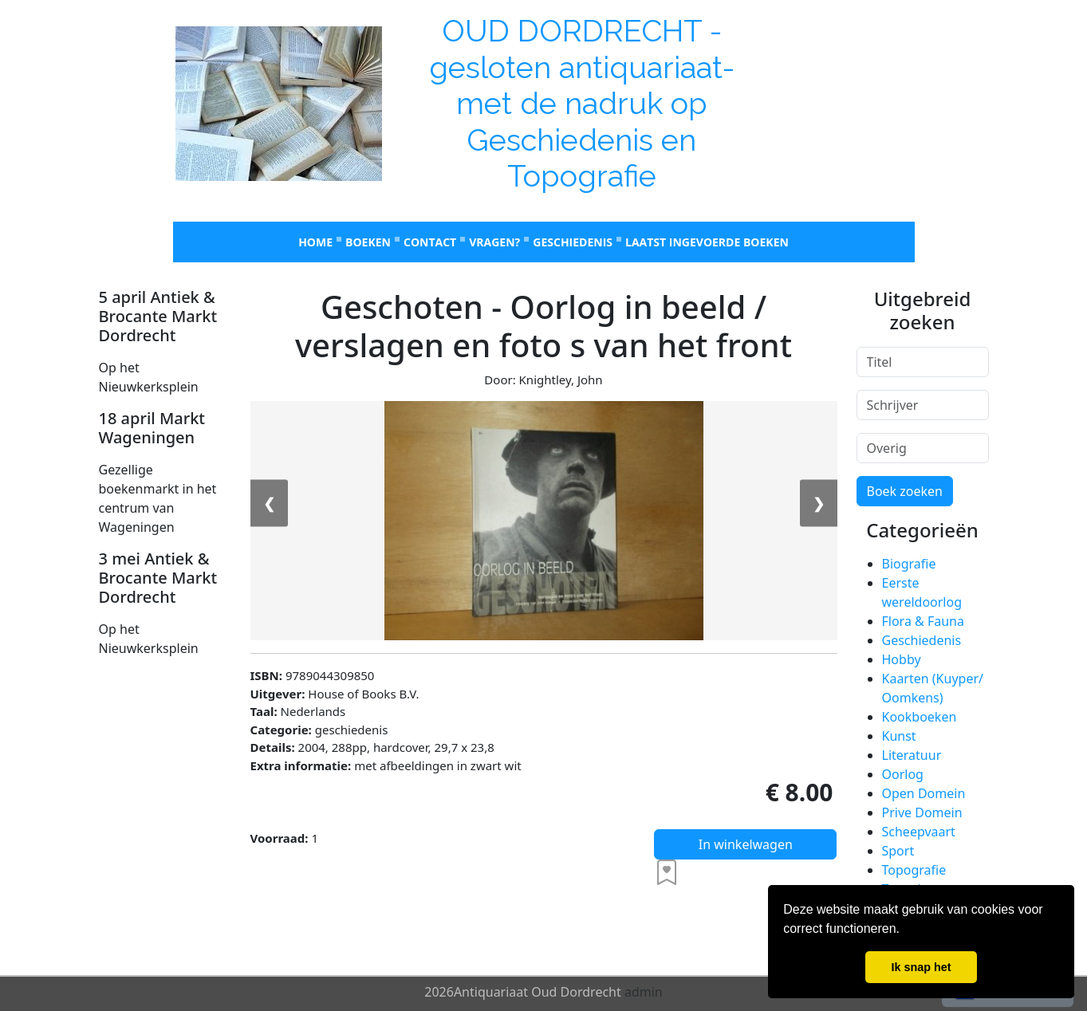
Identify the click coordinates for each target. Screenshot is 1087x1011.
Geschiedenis (572, 242)
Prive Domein (922, 812)
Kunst (899, 736)
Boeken (368, 242)
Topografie (914, 870)
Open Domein (924, 793)
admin (643, 992)
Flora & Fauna (923, 621)
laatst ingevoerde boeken (707, 242)
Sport (898, 851)
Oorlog (903, 774)
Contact (430, 242)
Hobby (901, 659)
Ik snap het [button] (921, 967)
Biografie (909, 563)
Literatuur (912, 755)
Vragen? (494, 242)
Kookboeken (919, 717)
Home (315, 242)
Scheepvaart (918, 831)
